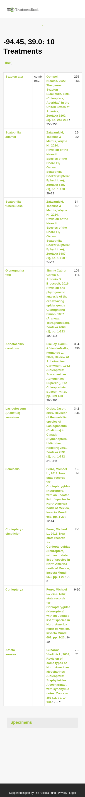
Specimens (21, 722)
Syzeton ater (14, 76)
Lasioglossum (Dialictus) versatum (15, 413)
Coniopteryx (14, 589)
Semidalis (12, 469)
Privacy (62, 792)
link (8, 63)
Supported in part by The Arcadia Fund (32, 792)
